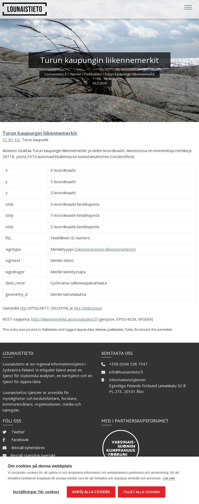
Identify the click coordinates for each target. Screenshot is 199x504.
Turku (129, 329)
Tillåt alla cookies (141, 491)
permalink (164, 329)
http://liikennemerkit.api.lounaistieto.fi (64, 319)
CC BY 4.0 (11, 139)
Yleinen (75, 74)
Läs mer (169, 478)
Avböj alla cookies (91, 491)
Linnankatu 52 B (172, 385)
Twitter (18, 431)
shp (23, 308)
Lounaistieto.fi (56, 74)
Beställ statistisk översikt (32, 455)
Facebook (20, 439)
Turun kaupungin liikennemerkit (40, 133)
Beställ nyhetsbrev (28, 447)
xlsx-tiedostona (88, 308)
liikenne (100, 329)
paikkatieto (115, 329)
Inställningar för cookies (36, 491)
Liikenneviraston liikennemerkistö (105, 249)
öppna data (85, 329)
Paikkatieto (93, 74)
